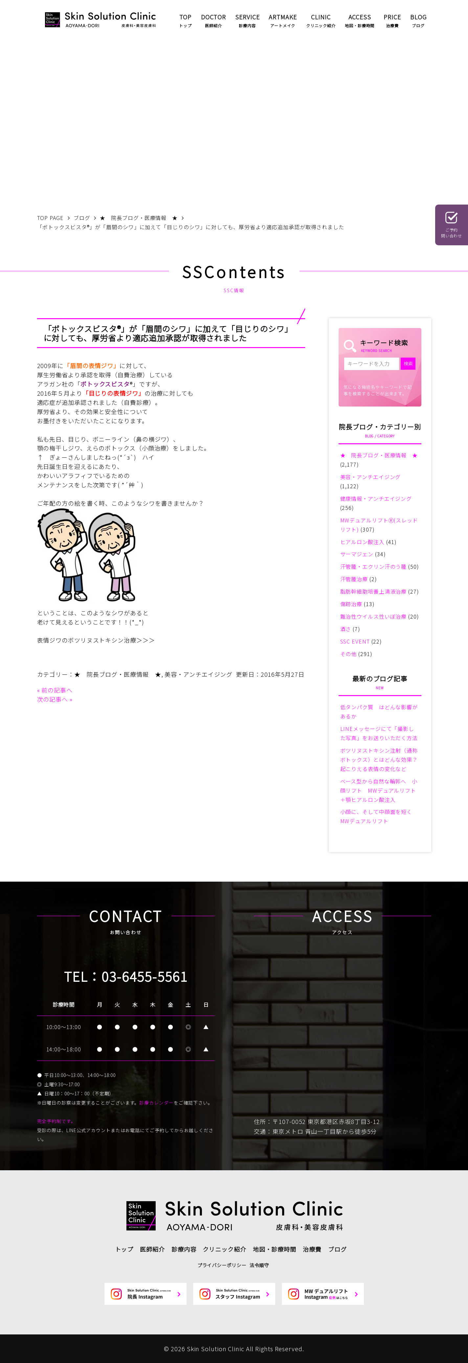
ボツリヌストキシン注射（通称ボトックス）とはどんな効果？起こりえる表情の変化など (379, 759)
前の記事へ (57, 690)
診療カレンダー (156, 1102)
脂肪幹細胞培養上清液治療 (373, 591)
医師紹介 (152, 1249)
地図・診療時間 (274, 1249)
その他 (348, 654)
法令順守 (259, 1265)
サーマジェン (356, 554)
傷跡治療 (351, 604)
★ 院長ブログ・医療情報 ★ (117, 674)
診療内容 (183, 1249)
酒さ (345, 629)
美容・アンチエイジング (199, 674)
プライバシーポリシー (221, 1265)
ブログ (337, 1249)
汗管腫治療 (354, 579)
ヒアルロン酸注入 (362, 542)
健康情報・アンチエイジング (376, 498)
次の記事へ (52, 699)
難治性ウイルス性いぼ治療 (373, 616)
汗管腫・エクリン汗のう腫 (373, 566)
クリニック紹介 (224, 1249)
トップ (124, 1249)
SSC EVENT (355, 641)
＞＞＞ (145, 640)
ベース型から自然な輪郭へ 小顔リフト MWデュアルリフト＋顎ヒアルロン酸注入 (379, 790)
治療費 (312, 1249)
